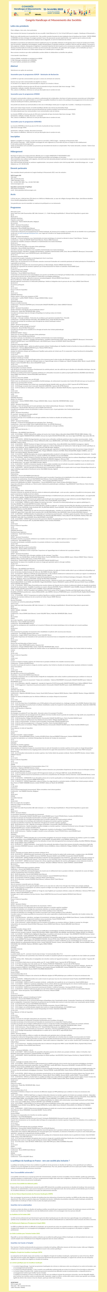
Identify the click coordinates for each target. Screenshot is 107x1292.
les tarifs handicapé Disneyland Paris (28, 233)
